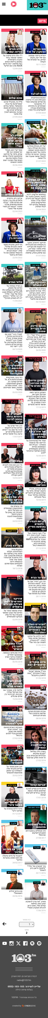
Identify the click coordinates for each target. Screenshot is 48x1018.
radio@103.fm (24, 980)
